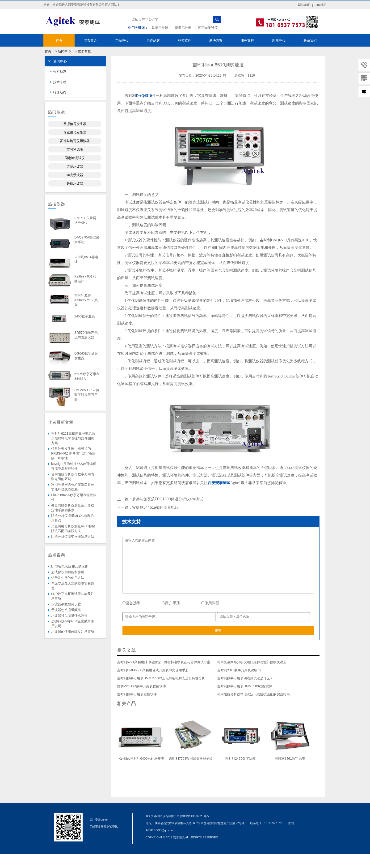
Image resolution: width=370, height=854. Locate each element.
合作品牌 (153, 40)
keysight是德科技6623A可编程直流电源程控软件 (73, 466)
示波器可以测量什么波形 (69, 615)
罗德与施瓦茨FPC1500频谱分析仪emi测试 (167, 499)
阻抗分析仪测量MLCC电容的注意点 (72, 518)
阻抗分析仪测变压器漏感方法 (72, 536)
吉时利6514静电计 (86, 259)
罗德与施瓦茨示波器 (75, 141)
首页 (59, 40)
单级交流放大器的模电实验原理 (72, 585)
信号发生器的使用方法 (67, 578)
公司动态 (59, 72)
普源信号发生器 (74, 124)
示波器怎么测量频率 (66, 610)
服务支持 (247, 40)
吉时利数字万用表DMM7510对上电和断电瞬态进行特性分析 (161, 678)
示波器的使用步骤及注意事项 (72, 631)
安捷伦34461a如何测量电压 (155, 507)
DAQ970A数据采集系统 (86, 239)
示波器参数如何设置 (66, 604)
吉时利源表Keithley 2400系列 (86, 300)
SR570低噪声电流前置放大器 (86, 335)
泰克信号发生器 (74, 132)
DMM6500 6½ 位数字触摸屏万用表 (86, 394)
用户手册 (171, 603)
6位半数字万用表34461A (86, 376)
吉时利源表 (75, 149)
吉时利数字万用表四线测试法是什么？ (245, 678)
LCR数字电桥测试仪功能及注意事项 (72, 596)
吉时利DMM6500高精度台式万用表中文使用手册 (153, 670)
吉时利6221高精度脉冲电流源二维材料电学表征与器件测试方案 (73, 438)
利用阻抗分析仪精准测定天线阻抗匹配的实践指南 (253, 694)
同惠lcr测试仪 (208, 28)
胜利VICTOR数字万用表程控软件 (141, 686)
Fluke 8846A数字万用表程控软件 (73, 497)
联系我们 (310, 40)
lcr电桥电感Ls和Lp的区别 (69, 566)
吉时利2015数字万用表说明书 (239, 670)
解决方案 (216, 40)
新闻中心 (278, 40)
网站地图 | (305, 5)
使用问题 (210, 603)
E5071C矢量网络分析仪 (85, 220)
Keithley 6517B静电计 (85, 278)
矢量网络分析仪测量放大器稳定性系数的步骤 (72, 507)
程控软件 (184, 40)
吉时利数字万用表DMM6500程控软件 (244, 686)
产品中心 (121, 40)
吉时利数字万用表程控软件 (137, 694)
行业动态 (59, 92)
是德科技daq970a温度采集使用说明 (72, 623)
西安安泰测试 (219, 483)
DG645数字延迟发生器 (86, 355)
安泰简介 (90, 40)
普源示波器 (183, 28)
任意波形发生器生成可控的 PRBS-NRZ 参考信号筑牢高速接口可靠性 (73, 453)
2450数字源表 (84, 316)
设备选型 (131, 603)
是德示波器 (160, 28)
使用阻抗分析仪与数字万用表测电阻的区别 (72, 476)
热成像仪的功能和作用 (67, 572)
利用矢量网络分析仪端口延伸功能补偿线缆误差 (72, 487)
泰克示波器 (75, 175)
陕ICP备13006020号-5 (194, 816)
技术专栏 (84, 51)
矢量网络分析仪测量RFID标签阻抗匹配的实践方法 (73, 528)
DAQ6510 (144, 96)
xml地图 (321, 5)
